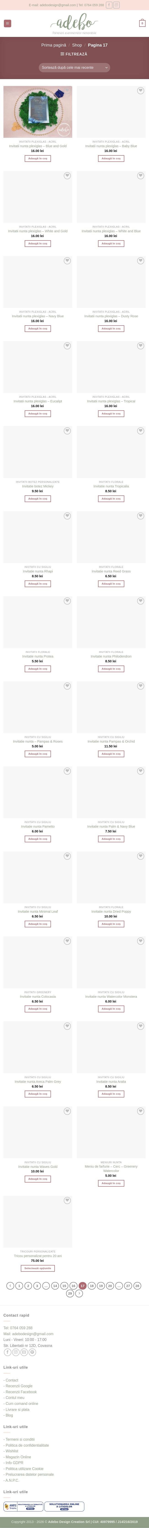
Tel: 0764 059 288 (91, 5)
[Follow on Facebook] (109, 5)
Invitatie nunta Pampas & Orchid (111, 741)
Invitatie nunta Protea (37, 656)
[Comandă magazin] (74, 67)
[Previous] (10, 1286)
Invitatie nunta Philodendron (111, 656)
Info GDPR (14, 1463)
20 (110, 1286)
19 (101, 1286)
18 (92, 1286)
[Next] (79, 1293)
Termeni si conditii (20, 1439)
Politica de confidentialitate (27, 1445)
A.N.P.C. (12, 1480)
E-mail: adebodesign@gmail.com (52, 5)
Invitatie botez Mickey (38, 486)
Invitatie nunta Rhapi (38, 571)
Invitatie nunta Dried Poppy (111, 911)
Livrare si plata (17, 1410)
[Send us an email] (24, 1352)
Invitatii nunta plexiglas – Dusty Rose (111, 316)
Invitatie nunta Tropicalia (111, 486)
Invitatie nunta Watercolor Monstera (111, 996)
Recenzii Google (19, 1386)
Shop (77, 45)
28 (137, 1286)
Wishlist (12, 1451)
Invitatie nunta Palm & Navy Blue (111, 826)
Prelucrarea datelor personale (30, 1474)
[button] (7, 23)
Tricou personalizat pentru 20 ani (38, 1256)
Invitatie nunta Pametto (38, 826)
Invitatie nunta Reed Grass (111, 571)
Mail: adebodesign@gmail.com (28, 1334)
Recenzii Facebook (21, 1392)
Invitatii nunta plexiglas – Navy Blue (38, 316)
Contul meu (15, 1398)
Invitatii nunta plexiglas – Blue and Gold (38, 146)
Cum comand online (22, 1404)
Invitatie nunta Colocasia (38, 996)
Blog (9, 1415)
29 (70, 1293)
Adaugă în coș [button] (37, 158)
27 (128, 1286)
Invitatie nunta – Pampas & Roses (38, 741)
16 (73, 1286)
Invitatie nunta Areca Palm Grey (38, 1081)
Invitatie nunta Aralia (111, 1081)
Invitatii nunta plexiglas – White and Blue (111, 231)
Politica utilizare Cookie (24, 1469)
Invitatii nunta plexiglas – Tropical (111, 401)
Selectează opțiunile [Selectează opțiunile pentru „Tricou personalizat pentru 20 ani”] (37, 1268)
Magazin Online (18, 1457)
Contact (12, 1380)
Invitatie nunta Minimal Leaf (38, 911)
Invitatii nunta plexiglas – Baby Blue (111, 146)
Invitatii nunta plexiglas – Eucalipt (38, 401)
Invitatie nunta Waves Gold (37, 1167)
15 (64, 1286)
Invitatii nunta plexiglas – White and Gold (38, 231)
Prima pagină (53, 45)
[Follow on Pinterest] (32, 1352)
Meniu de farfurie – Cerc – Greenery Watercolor (111, 1169)
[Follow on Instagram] (116, 5)
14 (55, 1286)
